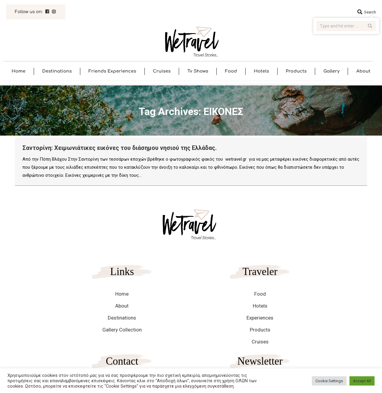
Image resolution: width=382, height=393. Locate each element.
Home (122, 294)
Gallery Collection (122, 330)
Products (260, 330)
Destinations (122, 318)
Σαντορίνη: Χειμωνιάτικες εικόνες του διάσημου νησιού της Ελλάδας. (119, 147)
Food (260, 294)
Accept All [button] (362, 381)
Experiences (260, 318)
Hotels (260, 306)
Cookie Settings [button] (329, 381)
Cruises (260, 342)
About (122, 306)
